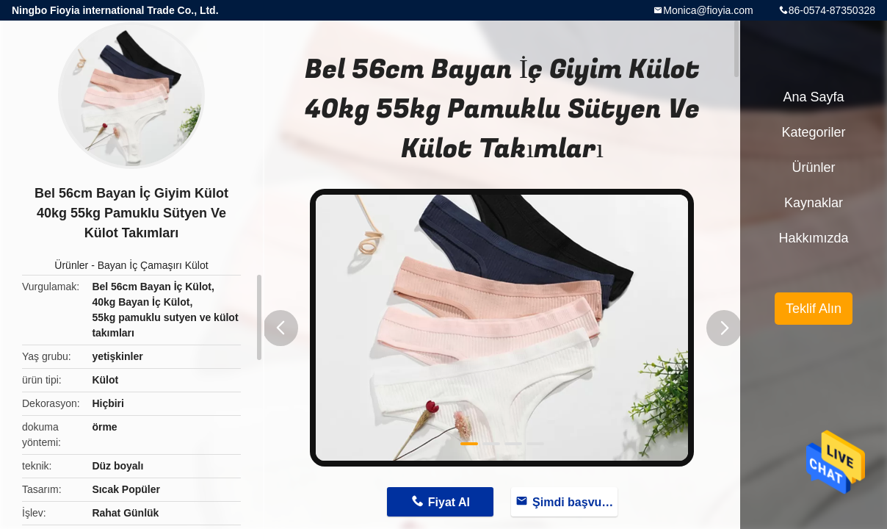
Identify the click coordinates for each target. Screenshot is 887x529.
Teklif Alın (813, 308)
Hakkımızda (813, 238)
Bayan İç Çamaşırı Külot (153, 265)
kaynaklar (813, 202)
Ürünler (71, 265)
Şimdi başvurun (575, 502)
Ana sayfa (813, 97)
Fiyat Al (449, 502)
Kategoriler (813, 132)
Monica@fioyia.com (708, 10)
